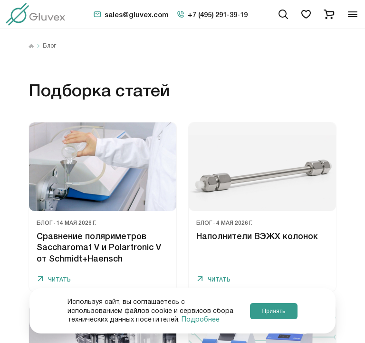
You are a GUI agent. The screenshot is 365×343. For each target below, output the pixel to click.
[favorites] (306, 14)
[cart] (328, 14)
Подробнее (201, 319)
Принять (273, 310)
